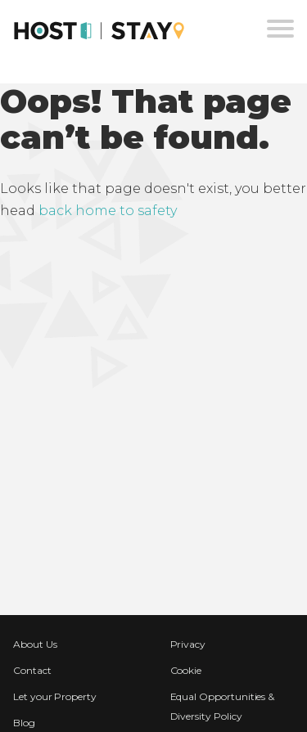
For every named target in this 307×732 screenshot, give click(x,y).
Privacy (188, 644)
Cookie (186, 670)
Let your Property (55, 696)
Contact (32, 670)
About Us (35, 644)
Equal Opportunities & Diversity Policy (222, 706)
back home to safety (107, 210)
